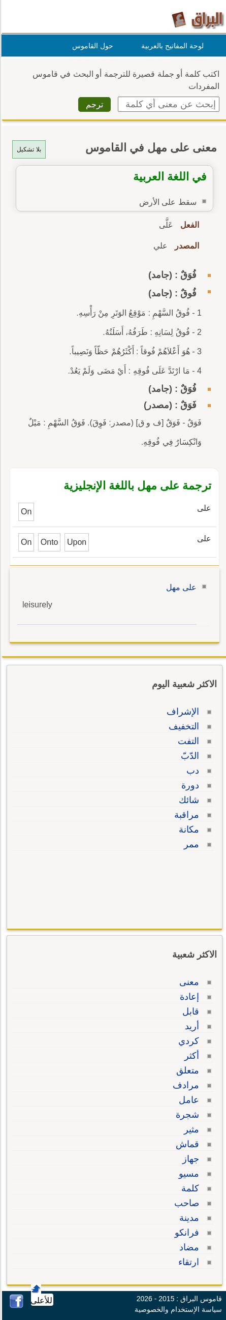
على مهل (180, 587)
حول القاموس (91, 46)
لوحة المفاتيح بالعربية (171, 46)
